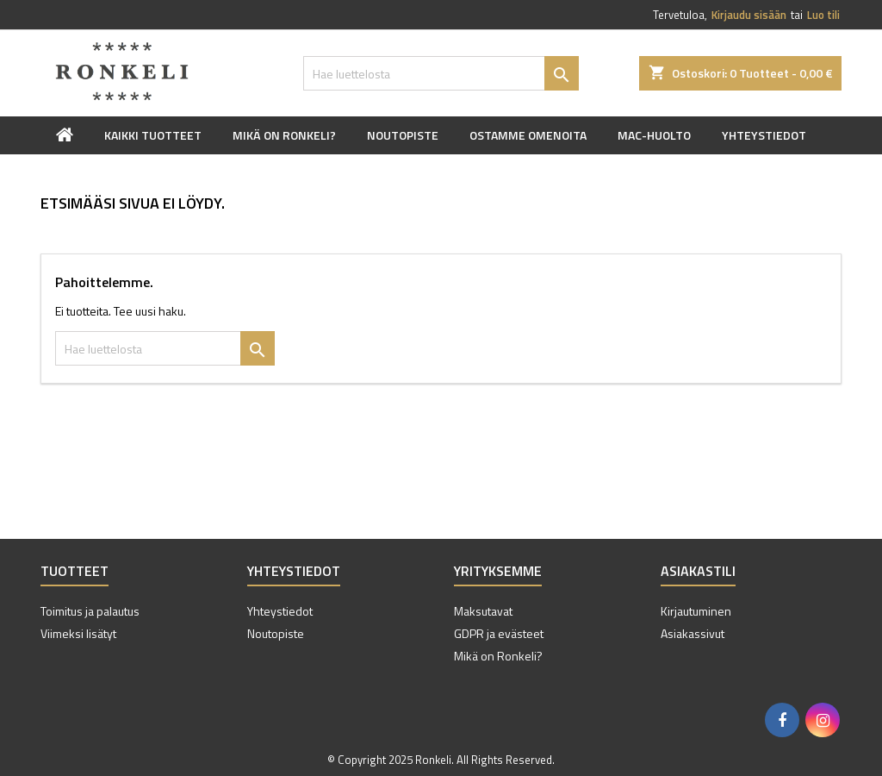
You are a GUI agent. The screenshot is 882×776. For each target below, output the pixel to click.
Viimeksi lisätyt (78, 633)
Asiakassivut (692, 633)
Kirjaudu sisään (748, 14)
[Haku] (441, 73)
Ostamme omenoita (528, 135)
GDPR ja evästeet (498, 633)
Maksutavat (483, 611)
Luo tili (823, 14)
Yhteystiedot (764, 135)
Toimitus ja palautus (90, 611)
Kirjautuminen (696, 611)
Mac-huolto (654, 135)
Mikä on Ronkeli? (284, 135)
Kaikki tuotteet (153, 135)
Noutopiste (402, 135)
